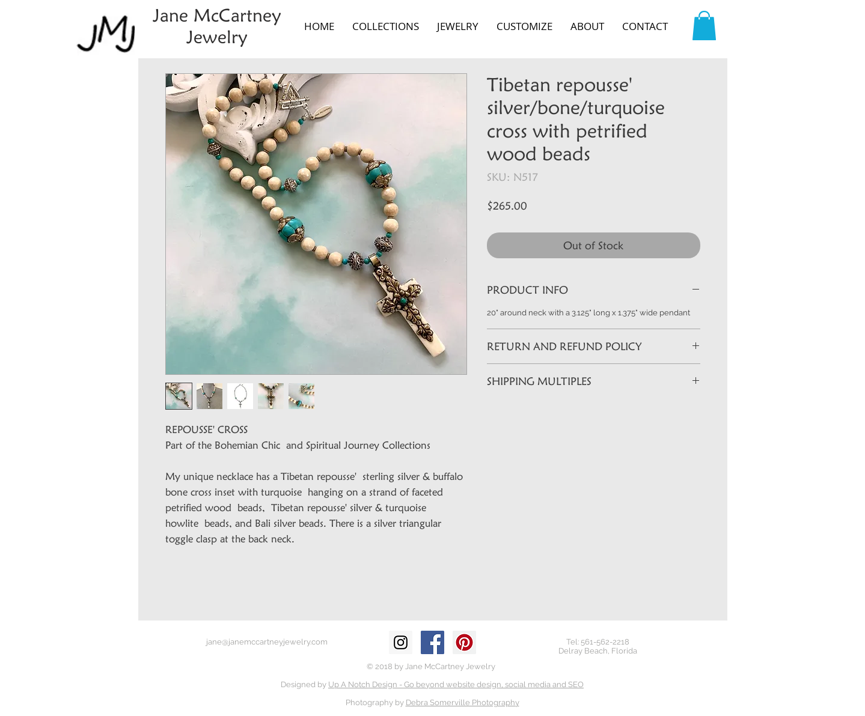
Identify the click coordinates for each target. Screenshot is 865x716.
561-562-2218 (605, 641)
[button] (385, 26)
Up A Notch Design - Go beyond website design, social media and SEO (456, 684)
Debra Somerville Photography (462, 702)
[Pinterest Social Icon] (464, 642)
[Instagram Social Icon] (400, 642)
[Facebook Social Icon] (432, 642)
